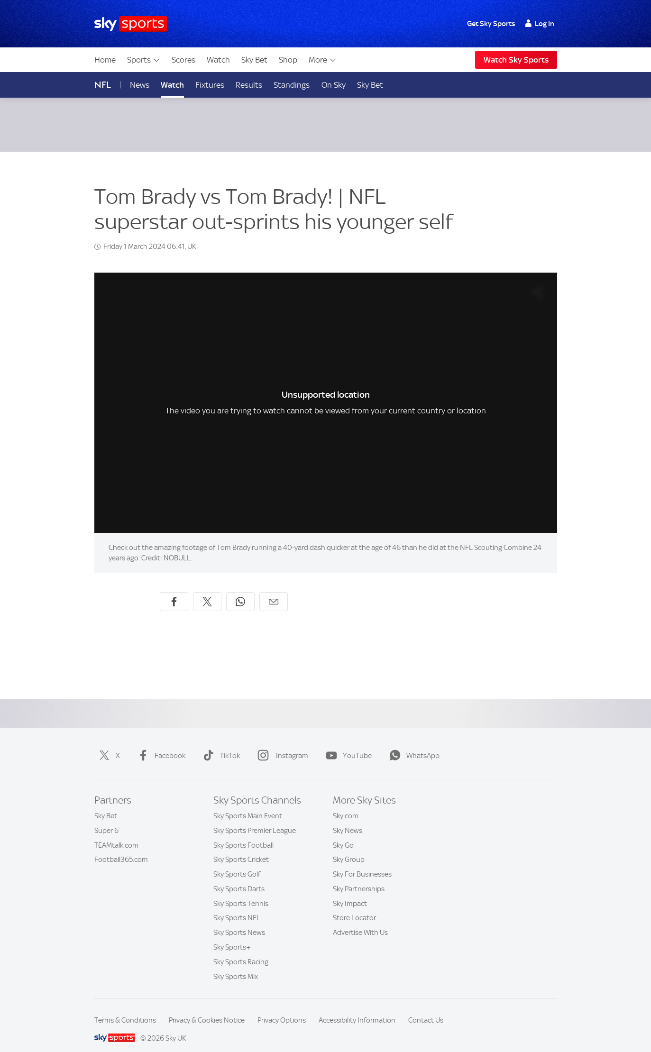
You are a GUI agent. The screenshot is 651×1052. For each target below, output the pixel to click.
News (139, 85)
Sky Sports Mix (235, 965)
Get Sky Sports (491, 23)
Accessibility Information (357, 1009)
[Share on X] (207, 590)
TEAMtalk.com (116, 834)
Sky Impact (350, 892)
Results (249, 85)
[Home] (130, 24)
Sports (143, 59)
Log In (539, 23)
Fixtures (209, 85)
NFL (102, 85)
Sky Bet (254, 59)
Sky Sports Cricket (241, 848)
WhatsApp (412, 744)
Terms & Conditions (125, 1009)
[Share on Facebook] (174, 590)
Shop (288, 59)
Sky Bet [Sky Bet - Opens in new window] (370, 85)
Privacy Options (281, 1009)
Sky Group (349, 848)
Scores (183, 59)
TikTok (219, 744)
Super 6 (106, 819)
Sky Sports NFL (236, 906)
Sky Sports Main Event (247, 804)
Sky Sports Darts (239, 877)
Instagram (281, 744)
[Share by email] (273, 590)
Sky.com (345, 804)
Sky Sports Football (243, 834)
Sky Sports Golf (236, 863)
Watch (218, 59)
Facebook (159, 744)
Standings (292, 85)
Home (105, 59)
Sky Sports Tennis (240, 892)
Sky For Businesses (362, 863)
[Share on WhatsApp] (240, 590)
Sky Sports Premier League (254, 819)
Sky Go (343, 834)
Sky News (347, 819)
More (323, 59)
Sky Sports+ (232, 936)
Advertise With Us (360, 921)
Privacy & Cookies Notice (207, 1009)
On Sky (333, 85)
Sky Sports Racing (240, 950)
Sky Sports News (239, 921)
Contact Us (425, 1009)
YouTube (347, 744)
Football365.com (121, 848)
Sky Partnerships (359, 877)
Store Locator (354, 906)
